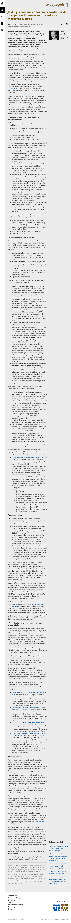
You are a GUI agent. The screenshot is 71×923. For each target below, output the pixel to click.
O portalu (11, 900)
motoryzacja (26, 26)
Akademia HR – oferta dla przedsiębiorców (26, 708)
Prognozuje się (12, 88)
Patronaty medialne (15, 907)
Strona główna (13, 895)
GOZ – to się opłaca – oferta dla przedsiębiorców (28, 723)
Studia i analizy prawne (16, 898)
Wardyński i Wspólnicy (19, 919)
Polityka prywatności (15, 904)
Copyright (11, 902)
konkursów (20, 689)
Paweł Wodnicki (48, 919)
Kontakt (11, 909)
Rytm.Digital (64, 919)
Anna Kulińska (63, 33)
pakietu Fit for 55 (13, 59)
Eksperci (10, 215)
